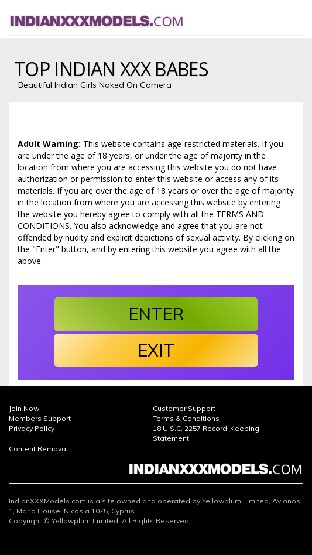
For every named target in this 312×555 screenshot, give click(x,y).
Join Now (24, 408)
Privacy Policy (31, 428)
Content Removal (38, 448)
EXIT (156, 350)
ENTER (156, 313)
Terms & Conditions (186, 418)
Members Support (40, 418)
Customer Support (184, 408)
